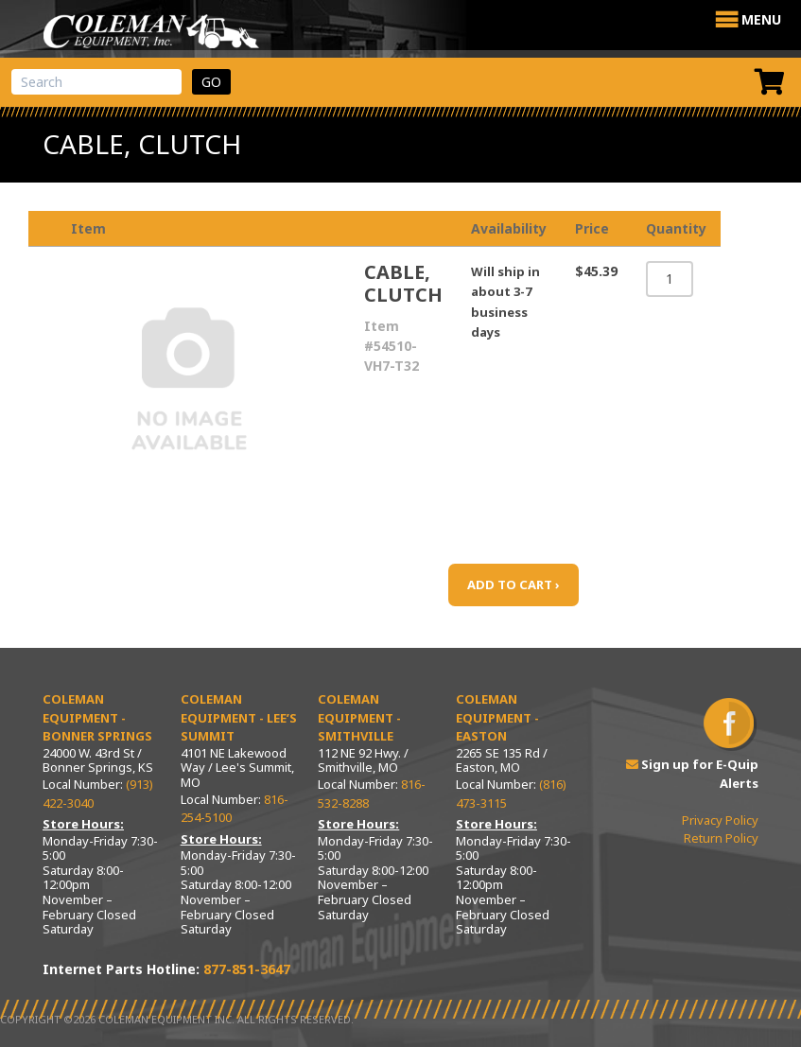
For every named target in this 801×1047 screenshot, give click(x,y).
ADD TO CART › (513, 584)
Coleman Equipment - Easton (497, 717)
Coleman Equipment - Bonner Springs (97, 717)
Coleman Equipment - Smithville (359, 717)
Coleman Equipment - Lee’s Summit (239, 717)
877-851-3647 (246, 969)
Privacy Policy (720, 820)
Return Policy (721, 837)
